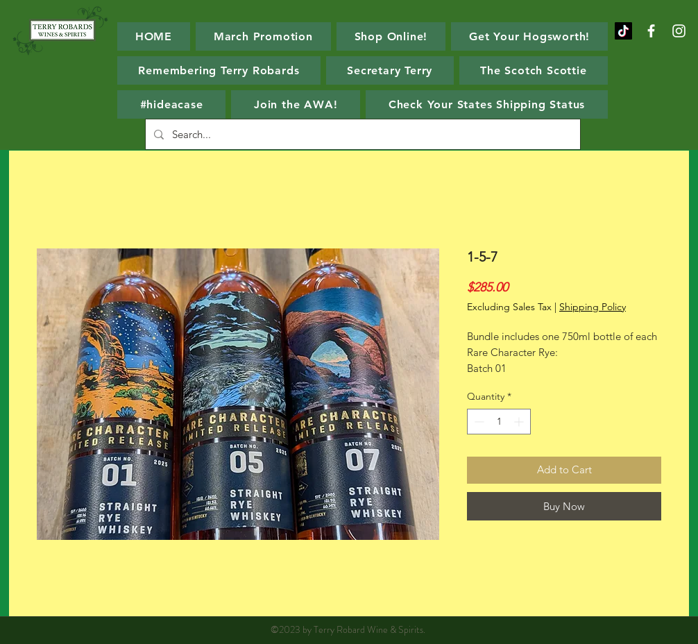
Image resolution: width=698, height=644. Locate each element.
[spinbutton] (498, 421)
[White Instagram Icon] (679, 31)
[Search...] (361, 134)
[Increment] (520, 421)
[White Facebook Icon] (651, 31)
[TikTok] (623, 31)
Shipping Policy (592, 306)
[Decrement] (477, 421)
